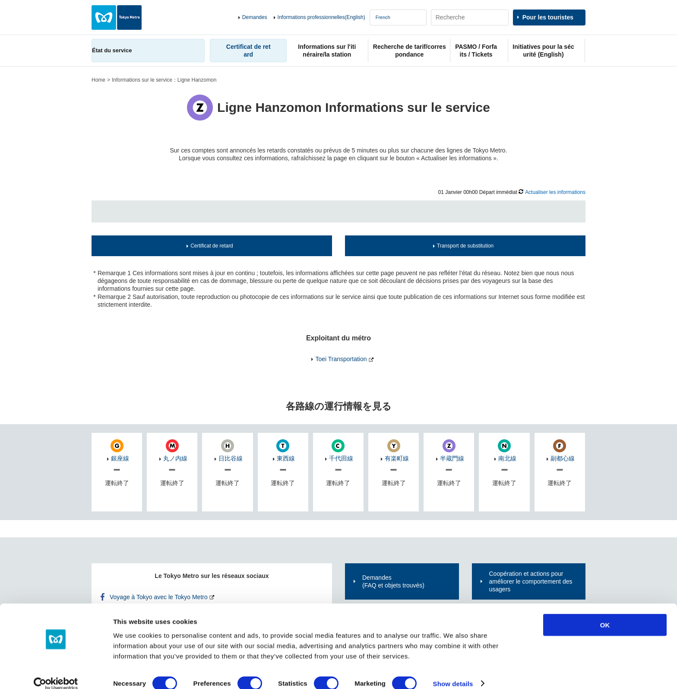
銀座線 (120, 458)
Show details (453, 672)
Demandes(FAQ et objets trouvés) (393, 581)
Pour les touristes (547, 17)
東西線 (286, 458)
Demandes (254, 17)
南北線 (507, 458)
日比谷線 (230, 458)
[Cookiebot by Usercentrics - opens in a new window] (56, 672)
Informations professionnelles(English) (321, 17)
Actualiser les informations (555, 192)
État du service (112, 50)
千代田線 (341, 458)
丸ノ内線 (175, 458)
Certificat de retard (211, 246)
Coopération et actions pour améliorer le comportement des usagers (531, 581)
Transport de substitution (465, 246)
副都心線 (562, 458)
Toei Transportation (341, 359)
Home (98, 80)
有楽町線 (397, 458)
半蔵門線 (452, 458)
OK (605, 613)
